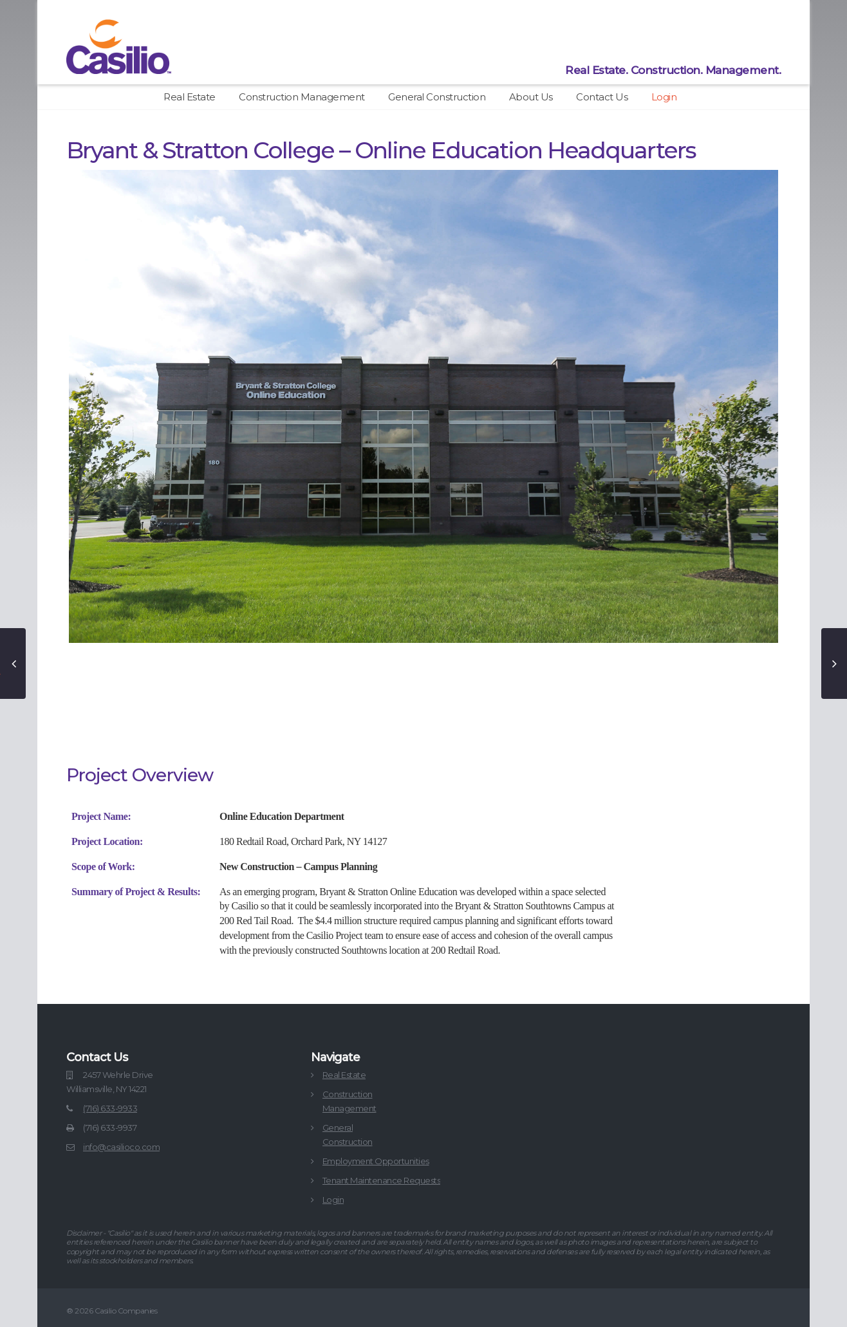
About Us (531, 97)
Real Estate (189, 97)
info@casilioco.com (121, 1147)
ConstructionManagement (349, 1101)
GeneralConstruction (347, 1134)
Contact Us (602, 97)
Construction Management (302, 97)
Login (664, 97)
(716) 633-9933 (110, 1108)
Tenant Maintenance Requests (381, 1180)
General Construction (436, 97)
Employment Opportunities (375, 1161)
